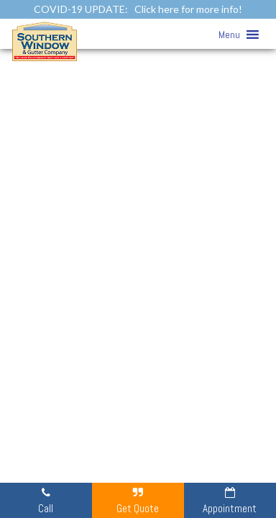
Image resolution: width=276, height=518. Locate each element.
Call (45, 500)
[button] (229, 34)
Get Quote (137, 500)
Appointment (230, 500)
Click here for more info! (188, 9)
